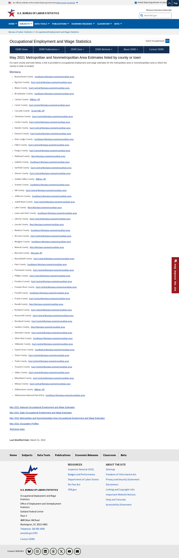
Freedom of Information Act (121, 474)
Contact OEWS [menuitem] (156, 49)
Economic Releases (86, 455)
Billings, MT (35, 99)
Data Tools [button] (41, 23)
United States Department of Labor (150, 2)
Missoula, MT (36, 252)
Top (175, 3)
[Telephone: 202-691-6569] (41, 529)
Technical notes (17, 429)
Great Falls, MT (38, 110)
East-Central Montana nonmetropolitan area (51, 82)
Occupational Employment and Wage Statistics (57, 32)
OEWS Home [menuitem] (21, 49)
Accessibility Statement (119, 504)
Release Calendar (154, 10)
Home (13, 455)
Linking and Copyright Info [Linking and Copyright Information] (120, 489)
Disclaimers (112, 484)
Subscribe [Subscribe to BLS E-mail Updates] (167, 10)
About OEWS (130, 49)
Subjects (27, 455)
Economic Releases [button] (82, 23)
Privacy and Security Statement (123, 479)
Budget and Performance (81, 474)
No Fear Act (74, 484)
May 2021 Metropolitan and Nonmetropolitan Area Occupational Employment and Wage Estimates (57, 418)
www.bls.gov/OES (29, 533)
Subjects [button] (25, 23)
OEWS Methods (102, 49)
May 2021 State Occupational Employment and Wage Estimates (41, 412)
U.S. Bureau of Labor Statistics (38, 13)
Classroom (109, 455)
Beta (123, 455)
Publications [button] (59, 23)
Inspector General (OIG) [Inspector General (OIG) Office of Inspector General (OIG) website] (81, 469)
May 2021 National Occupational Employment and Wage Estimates (42, 407)
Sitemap (110, 469)
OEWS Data (76, 49)
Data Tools (43, 455)
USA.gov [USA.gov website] (72, 489)
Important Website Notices (121, 494)
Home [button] (12, 23)
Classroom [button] (103, 23)
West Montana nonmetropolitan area (48, 156)
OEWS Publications (48, 49)
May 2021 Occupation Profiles (24, 423)
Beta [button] (117, 23)
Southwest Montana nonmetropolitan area (54, 76)
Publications (62, 455)
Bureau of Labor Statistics (21, 32)
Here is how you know (65, 2)
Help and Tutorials (116, 499)
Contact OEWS (27, 539)
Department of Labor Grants (83, 479)
